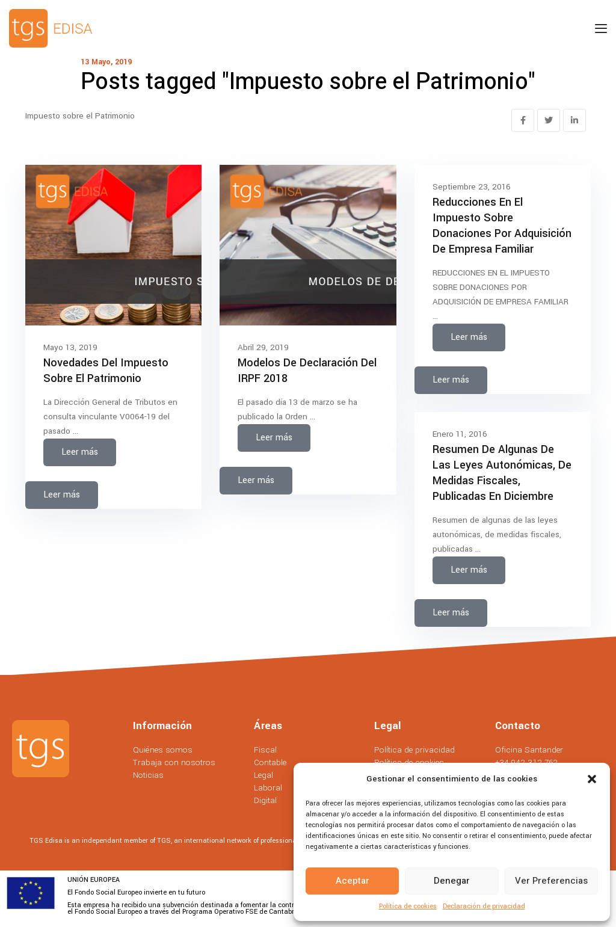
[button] (592, 779)
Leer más (79, 452)
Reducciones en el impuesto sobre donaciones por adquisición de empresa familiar (502, 225)
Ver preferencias (551, 880)
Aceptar (352, 880)
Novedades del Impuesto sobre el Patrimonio (105, 370)
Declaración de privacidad (484, 906)
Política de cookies (408, 906)
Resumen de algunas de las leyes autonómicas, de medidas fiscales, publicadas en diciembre (502, 473)
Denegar (452, 880)
